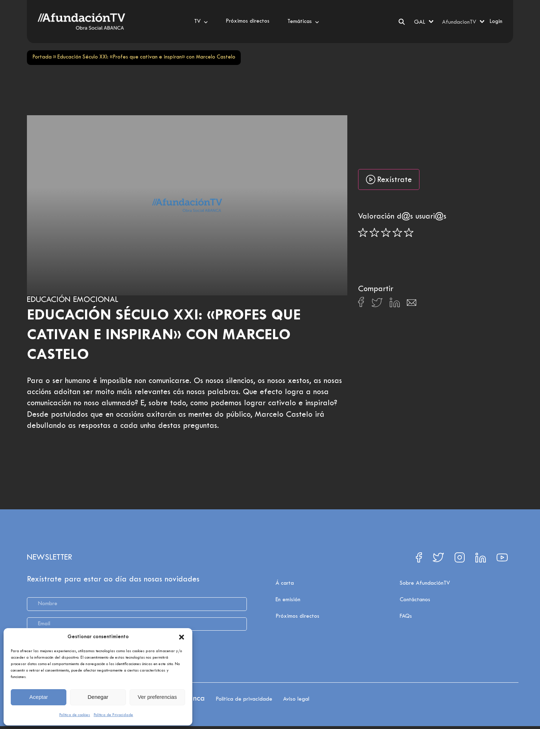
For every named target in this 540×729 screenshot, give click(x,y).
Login (495, 21)
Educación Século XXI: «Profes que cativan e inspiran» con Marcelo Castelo (164, 335)
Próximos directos (297, 616)
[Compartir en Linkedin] (395, 304)
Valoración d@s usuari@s (402, 216)
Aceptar (38, 697)
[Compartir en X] (376, 304)
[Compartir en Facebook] (361, 304)
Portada (42, 57)
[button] (181, 637)
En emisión (288, 599)
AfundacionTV (459, 22)
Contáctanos (415, 599)
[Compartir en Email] (411, 304)
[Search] (402, 22)
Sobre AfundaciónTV (425, 583)
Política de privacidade (244, 699)
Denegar (98, 697)
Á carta (285, 583)
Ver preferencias (157, 697)
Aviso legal (296, 699)
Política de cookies (74, 715)
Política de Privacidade (113, 715)
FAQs (406, 616)
